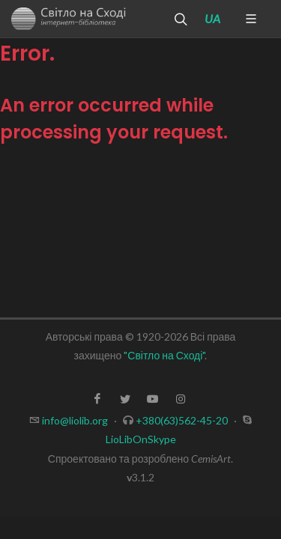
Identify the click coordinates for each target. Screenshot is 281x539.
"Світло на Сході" (164, 355)
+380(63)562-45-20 (182, 420)
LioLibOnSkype (141, 439)
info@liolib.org (75, 420)
